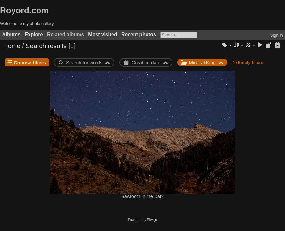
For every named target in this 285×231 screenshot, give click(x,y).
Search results (46, 45)
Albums (11, 34)
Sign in (276, 35)
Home (11, 45)
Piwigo (152, 220)
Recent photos (138, 34)
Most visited (102, 34)
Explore (34, 34)
